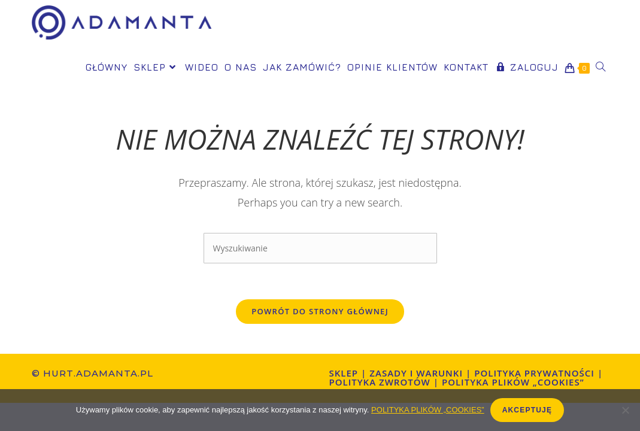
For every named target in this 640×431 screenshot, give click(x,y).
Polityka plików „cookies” (513, 382)
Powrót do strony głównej (320, 311)
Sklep (344, 373)
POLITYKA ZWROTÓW (379, 382)
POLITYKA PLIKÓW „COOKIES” (427, 409)
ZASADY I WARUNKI (416, 373)
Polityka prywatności (534, 373)
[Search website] (600, 67)
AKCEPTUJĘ (527, 410)
